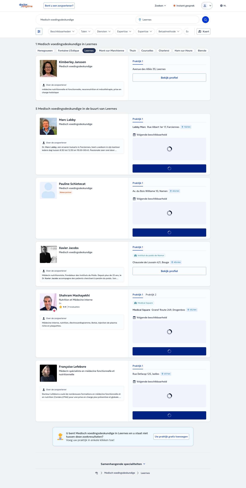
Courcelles (147, 50)
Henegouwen (45, 50)
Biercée (202, 50)
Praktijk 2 (151, 294)
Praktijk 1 (138, 61)
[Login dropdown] (207, 5)
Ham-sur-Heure (184, 50)
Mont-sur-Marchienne (111, 50)
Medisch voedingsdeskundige (119, 473)
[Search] (205, 19)
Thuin (132, 50)
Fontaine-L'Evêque (68, 50)
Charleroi (164, 50)
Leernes (89, 50)
